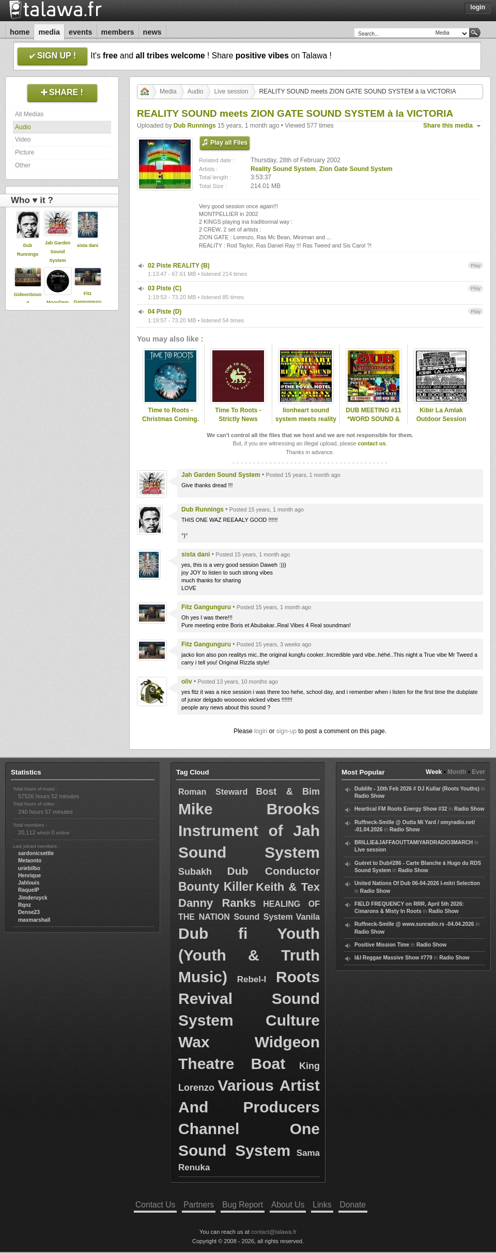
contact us (371, 443)
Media (49, 32)
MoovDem (58, 302)
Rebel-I (252, 979)
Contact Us (155, 1204)
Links (322, 1204)
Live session (231, 91)
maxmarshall (34, 920)
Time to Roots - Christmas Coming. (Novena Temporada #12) (170, 423)
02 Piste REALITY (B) (179, 265)
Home (19, 32)
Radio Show (369, 796)
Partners (198, 1204)
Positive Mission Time (381, 945)
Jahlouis (28, 883)
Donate (353, 1204)
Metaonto (29, 860)
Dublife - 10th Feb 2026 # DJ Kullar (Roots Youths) (416, 789)
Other (22, 165)
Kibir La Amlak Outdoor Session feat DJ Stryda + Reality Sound (441, 423)
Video (22, 139)
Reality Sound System (283, 169)
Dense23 (29, 912)
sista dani (88, 245)
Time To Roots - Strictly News (238, 415)
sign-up (286, 731)
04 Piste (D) (164, 311)
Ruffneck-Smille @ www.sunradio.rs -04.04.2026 (414, 924)
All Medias (29, 114)
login (260, 731)
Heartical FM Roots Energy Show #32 (400, 809)
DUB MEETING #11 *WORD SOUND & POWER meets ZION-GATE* (373, 423)
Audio (23, 127)
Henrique (29, 875)
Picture (24, 152)
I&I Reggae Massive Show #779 (393, 958)
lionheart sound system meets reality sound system (305, 419)
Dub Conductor (273, 871)
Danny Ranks (217, 902)
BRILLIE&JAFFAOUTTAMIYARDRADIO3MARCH (413, 842)
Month (456, 772)
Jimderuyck (33, 898)
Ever (478, 772)
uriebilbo (29, 868)
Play (476, 265)
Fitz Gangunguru (206, 607)
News (152, 32)
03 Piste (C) (164, 288)
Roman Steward (212, 791)
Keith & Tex (288, 886)
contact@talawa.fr (274, 1232)
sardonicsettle (36, 853)
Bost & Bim (288, 791)
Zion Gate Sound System (356, 169)
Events (80, 32)
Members (117, 32)
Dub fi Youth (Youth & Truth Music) (249, 955)
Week (434, 772)
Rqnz (24, 905)
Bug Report (242, 1204)
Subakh (195, 871)
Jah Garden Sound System (58, 251)
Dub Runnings (195, 125)
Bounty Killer (215, 886)
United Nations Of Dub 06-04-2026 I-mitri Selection (417, 883)
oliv (186, 681)
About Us (287, 1204)
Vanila (308, 916)
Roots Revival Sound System (249, 998)
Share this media (448, 125)
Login (477, 7)
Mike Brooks (249, 808)
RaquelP (28, 890)
